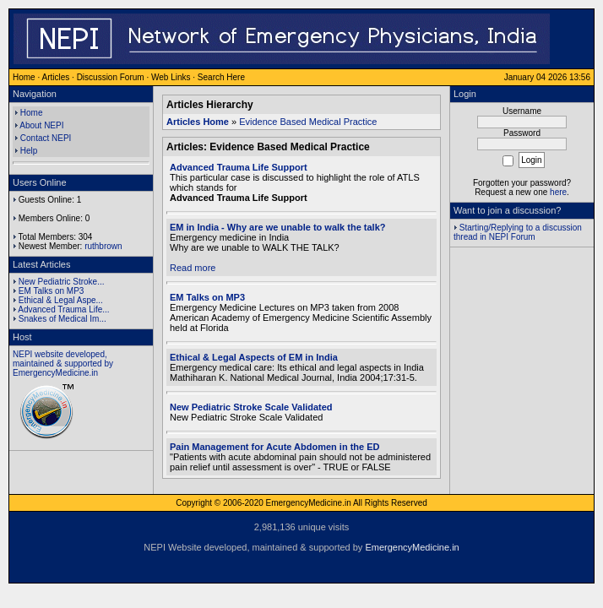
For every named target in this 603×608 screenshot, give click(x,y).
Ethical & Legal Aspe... (61, 300)
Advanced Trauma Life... (63, 309)
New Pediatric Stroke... (62, 281)
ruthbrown (103, 246)
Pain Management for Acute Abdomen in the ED (275, 447)
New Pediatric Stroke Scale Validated (251, 407)
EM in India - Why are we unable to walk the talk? (278, 227)
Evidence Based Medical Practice (308, 122)
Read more (192, 268)
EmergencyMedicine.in (412, 547)
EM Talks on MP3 (51, 291)
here (558, 192)
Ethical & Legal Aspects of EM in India (254, 357)
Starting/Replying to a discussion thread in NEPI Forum (518, 232)
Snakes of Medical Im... (62, 318)
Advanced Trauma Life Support (238, 167)
